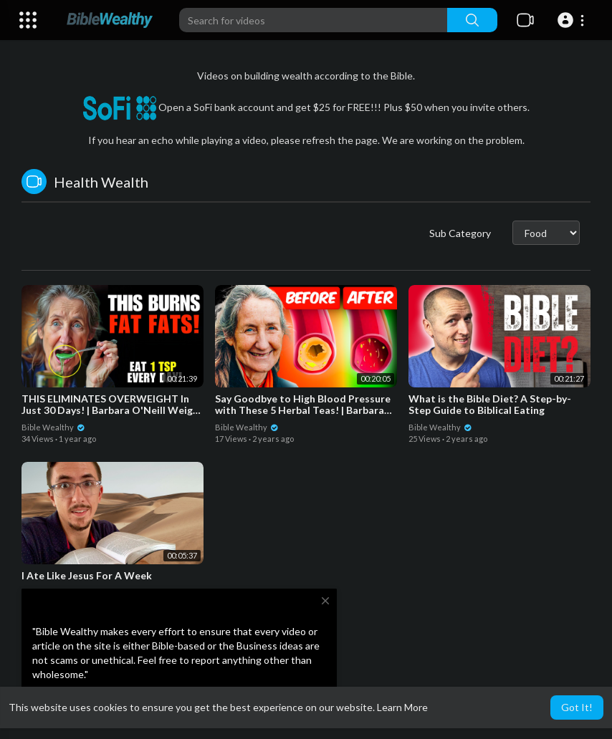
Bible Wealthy (53, 427)
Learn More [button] (402, 707)
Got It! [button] (577, 707)
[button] (573, 20)
